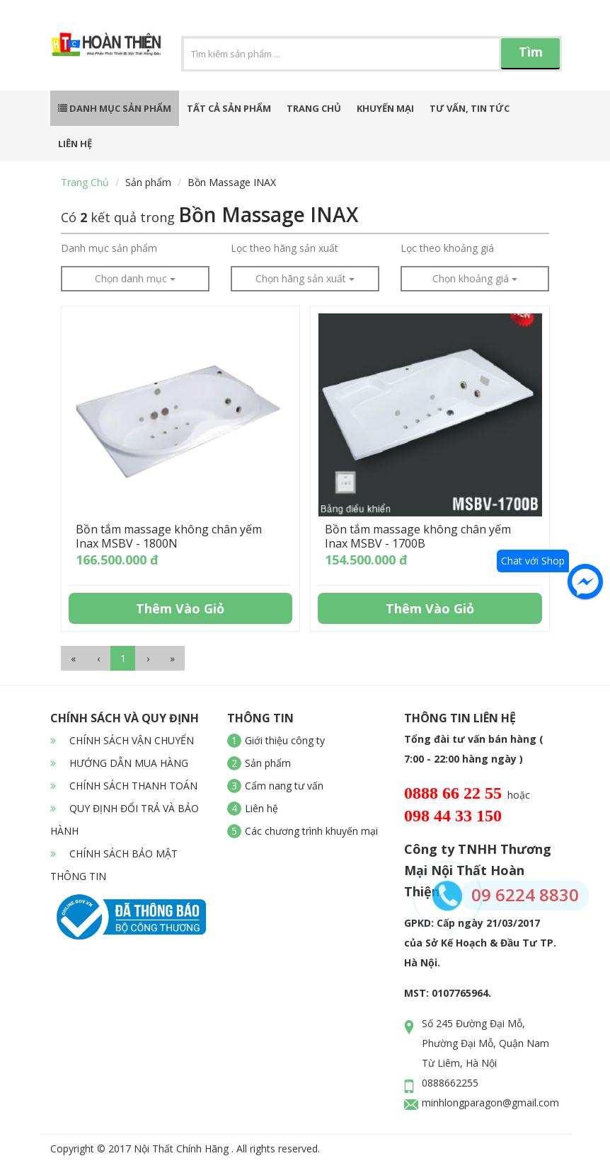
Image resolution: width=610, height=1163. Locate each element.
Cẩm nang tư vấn (284, 785)
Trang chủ (314, 108)
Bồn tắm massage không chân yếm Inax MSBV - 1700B (418, 536)
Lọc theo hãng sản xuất (284, 248)
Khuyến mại (385, 108)
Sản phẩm (148, 182)
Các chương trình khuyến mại (311, 831)
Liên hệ (75, 143)
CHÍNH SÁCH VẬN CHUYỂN (122, 740)
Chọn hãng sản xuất (305, 278)
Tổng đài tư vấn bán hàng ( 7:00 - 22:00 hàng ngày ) (473, 748)
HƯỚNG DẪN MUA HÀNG (119, 763)
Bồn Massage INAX (232, 182)
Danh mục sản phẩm (114, 108)
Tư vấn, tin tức (470, 108)
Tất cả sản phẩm (229, 108)
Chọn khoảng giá (474, 278)
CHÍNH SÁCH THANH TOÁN (123, 785)
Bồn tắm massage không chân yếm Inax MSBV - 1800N (169, 536)
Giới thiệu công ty (285, 740)
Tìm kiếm (530, 56)
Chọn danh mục (135, 278)
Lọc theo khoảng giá (447, 248)
